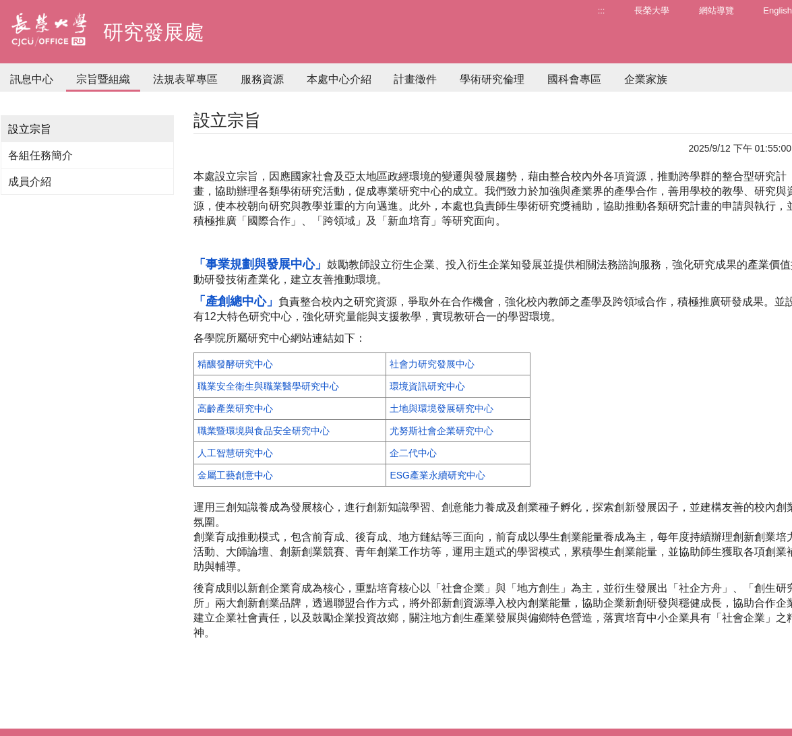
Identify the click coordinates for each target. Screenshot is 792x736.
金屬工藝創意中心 (235, 475)
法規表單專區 (185, 79)
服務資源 (262, 79)
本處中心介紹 (339, 79)
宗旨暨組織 (103, 79)
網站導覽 (716, 10)
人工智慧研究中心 (235, 453)
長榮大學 (651, 10)
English (777, 10)
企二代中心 (413, 453)
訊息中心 (31, 79)
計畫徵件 (415, 79)
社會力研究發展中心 (432, 364)
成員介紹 (29, 181)
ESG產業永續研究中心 (437, 475)
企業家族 (645, 79)
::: (601, 10)
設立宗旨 (29, 129)
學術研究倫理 (492, 79)
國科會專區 (574, 79)
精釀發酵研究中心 (235, 364)
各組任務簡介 (40, 155)
